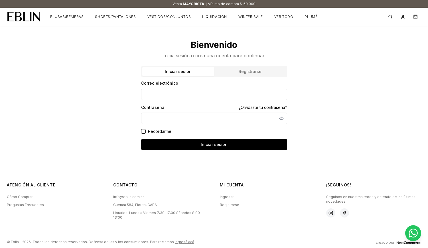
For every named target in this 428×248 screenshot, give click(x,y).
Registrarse (229, 205)
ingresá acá (184, 242)
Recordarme (159, 131)
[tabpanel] (214, 115)
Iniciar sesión (214, 144)
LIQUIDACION (214, 17)
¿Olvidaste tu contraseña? (263, 107)
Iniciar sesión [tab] (178, 71)
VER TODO (283, 17)
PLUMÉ (311, 17)
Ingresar (227, 197)
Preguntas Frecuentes (25, 205)
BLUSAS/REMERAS (67, 17)
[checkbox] (143, 131)
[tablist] (214, 71)
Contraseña (153, 107)
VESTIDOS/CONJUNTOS (169, 17)
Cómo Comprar (20, 197)
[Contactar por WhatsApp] (413, 233)
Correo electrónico (159, 83)
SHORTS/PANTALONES (115, 17)
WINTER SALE (250, 17)
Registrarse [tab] (250, 71)
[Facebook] (344, 212)
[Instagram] (330, 212)
